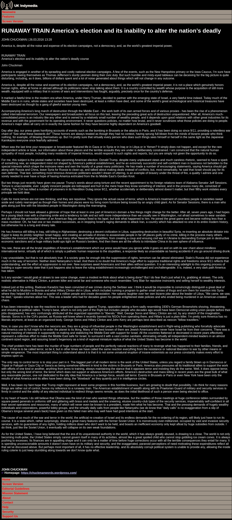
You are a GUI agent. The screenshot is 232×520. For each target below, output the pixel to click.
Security (8, 511)
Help (5, 507)
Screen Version (12, 21)
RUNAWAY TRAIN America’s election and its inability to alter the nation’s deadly (111, 30)
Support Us (10, 516)
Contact (7, 502)
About (6, 498)
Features (8, 16)
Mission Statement (15, 493)
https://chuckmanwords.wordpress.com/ (49, 472)
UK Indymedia (25, 5)
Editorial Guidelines (15, 488)
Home (6, 479)
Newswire (9, 12)
